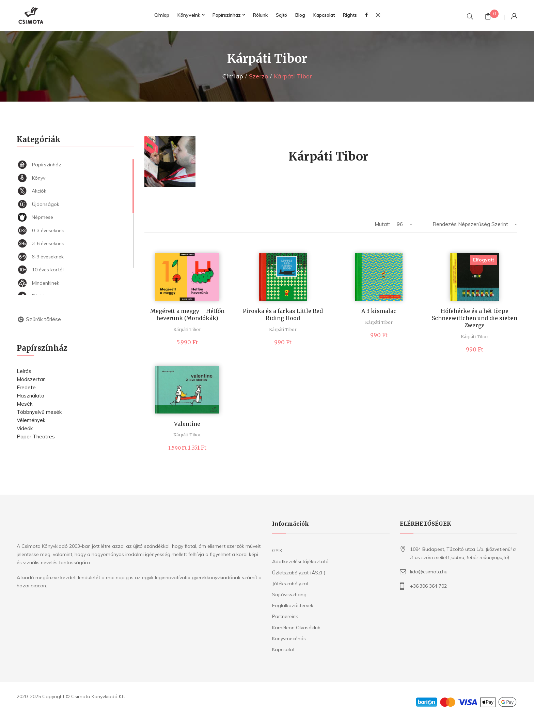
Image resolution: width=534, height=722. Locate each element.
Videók (25, 428)
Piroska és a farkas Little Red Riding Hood (283, 314)
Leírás (24, 371)
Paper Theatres (36, 436)
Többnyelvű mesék (39, 412)
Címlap (232, 76)
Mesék (24, 404)
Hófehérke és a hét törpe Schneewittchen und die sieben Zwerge (474, 318)
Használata (30, 395)
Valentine (187, 423)
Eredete (26, 387)
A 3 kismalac (378, 310)
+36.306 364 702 (428, 586)
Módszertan (31, 379)
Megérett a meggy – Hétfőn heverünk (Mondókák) (187, 314)
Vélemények (31, 420)
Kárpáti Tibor (187, 329)
